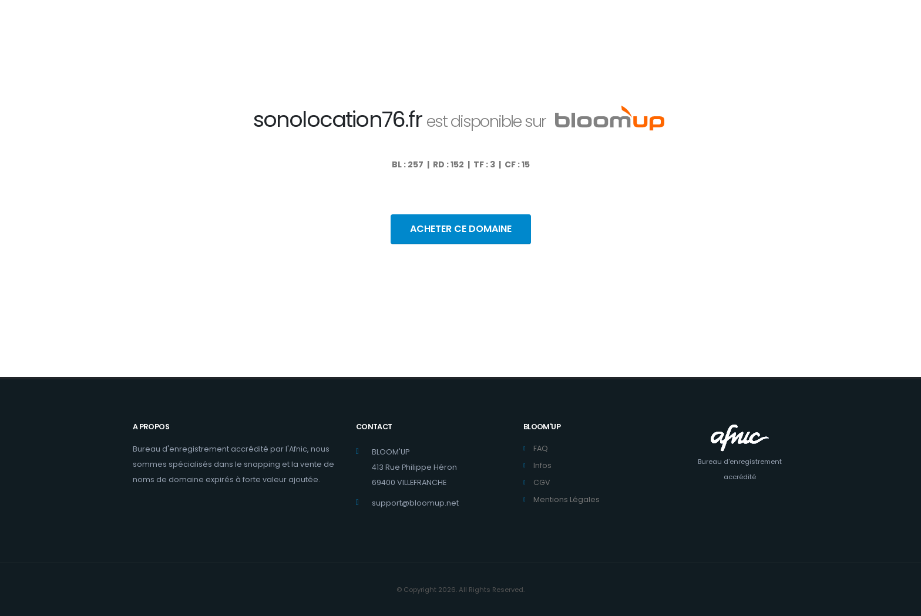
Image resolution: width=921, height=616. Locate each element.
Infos (542, 465)
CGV (541, 482)
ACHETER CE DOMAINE (461, 228)
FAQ (540, 448)
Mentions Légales (566, 499)
